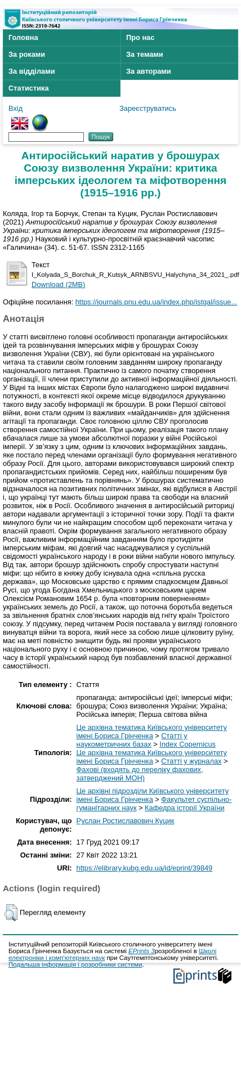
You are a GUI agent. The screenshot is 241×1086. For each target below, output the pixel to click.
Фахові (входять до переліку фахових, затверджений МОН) (140, 773)
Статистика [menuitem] (28, 88)
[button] (11, 912)
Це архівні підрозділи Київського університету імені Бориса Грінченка (153, 795)
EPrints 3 (141, 951)
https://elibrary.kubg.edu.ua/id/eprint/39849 (145, 868)
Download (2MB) (58, 284)
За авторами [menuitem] (148, 71)
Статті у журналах (191, 761)
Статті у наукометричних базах (132, 740)
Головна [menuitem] (23, 37)
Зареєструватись (147, 108)
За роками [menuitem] (26, 54)
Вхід (15, 108)
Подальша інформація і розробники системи (75, 964)
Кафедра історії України (185, 808)
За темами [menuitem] (144, 54)
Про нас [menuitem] (140, 37)
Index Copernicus (187, 744)
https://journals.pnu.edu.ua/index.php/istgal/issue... (156, 302)
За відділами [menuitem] (31, 71)
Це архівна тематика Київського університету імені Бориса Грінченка (152, 731)
